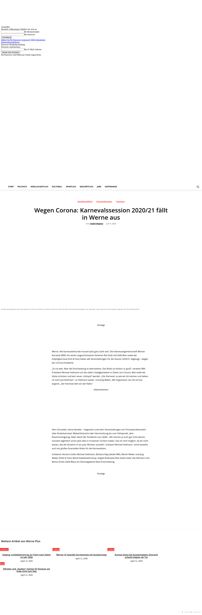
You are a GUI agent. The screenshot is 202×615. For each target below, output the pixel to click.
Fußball (56, 549)
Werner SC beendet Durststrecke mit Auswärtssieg (81, 554)
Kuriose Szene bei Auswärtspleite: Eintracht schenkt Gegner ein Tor (136, 555)
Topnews (120, 202)
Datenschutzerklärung (10, 42)
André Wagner (96, 224)
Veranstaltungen (104, 202)
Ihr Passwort (29, 34)
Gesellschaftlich (85, 202)
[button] (198, 186)
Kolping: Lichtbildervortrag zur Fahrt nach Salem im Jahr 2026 (26, 555)
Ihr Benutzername (31, 32)
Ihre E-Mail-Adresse (33, 49)
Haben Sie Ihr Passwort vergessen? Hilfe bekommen (23, 40)
